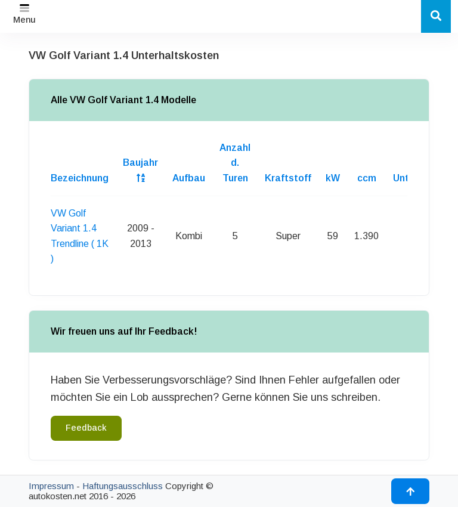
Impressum (51, 486)
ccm (366, 178)
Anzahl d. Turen (234, 163)
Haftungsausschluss (122, 486)
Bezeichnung (80, 178)
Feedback (86, 427)
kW (333, 178)
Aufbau (188, 178)
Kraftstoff (288, 178)
